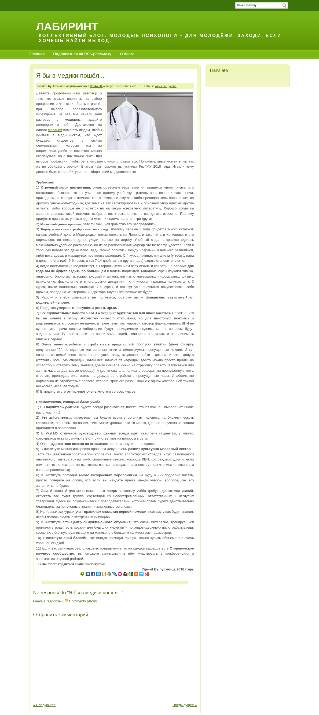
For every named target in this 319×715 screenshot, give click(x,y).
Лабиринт (67, 26)
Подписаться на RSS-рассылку (82, 54)
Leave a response (47, 601)
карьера (161, 86)
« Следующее (44, 705)
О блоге (127, 54)
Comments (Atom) (83, 601)
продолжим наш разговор (74, 93)
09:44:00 (96, 86)
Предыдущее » (185, 705)
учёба (172, 86)
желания (55, 130)
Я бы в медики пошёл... (70, 75)
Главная (37, 54)
